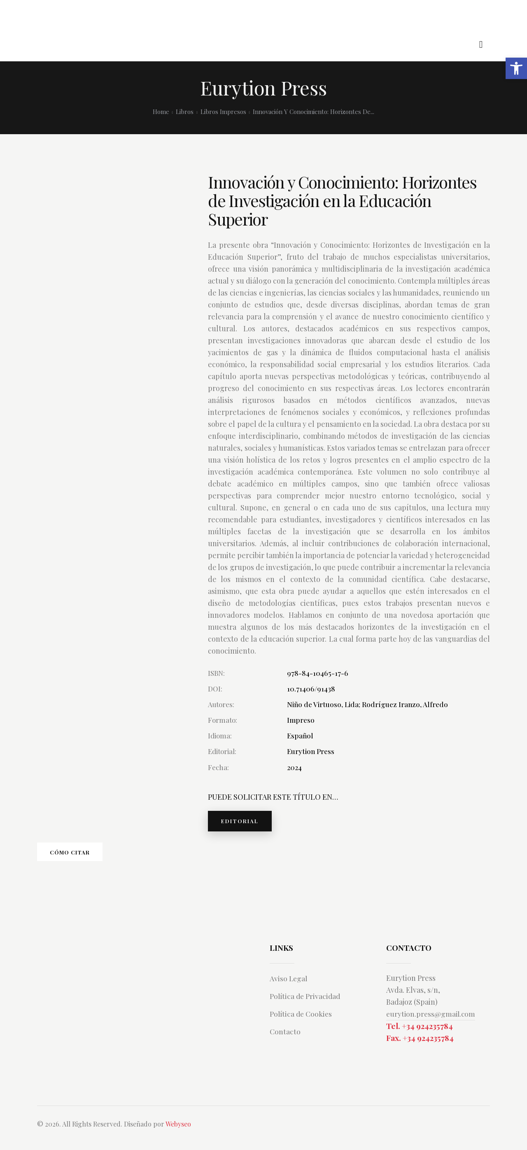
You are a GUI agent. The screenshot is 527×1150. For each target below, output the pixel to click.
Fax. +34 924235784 (420, 1049)
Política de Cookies (304, 1023)
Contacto (286, 1041)
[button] (516, 68)
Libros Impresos (223, 111)
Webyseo (178, 1135)
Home (161, 111)
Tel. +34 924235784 (419, 1036)
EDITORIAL (245, 823)
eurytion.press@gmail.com (432, 1024)
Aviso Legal (290, 987)
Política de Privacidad (308, 1005)
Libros (185, 111)
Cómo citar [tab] (94, 858)
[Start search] (481, 44)
